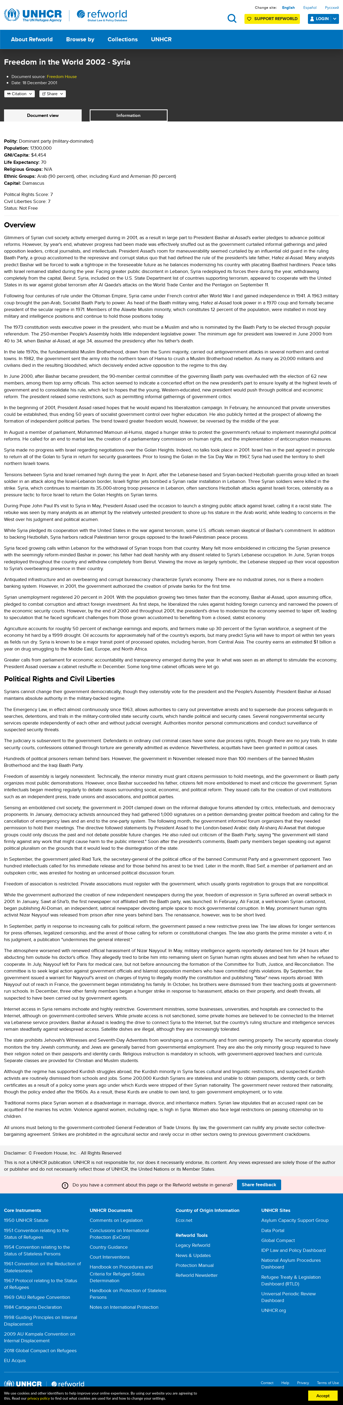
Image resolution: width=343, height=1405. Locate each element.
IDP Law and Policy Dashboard (293, 1250)
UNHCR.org (273, 1310)
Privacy (303, 1383)
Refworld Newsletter (197, 1275)
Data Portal (272, 1230)
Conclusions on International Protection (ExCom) (119, 1234)
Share (52, 94)
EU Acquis (15, 1360)
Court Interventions (110, 1257)
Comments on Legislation (116, 1220)
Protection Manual (195, 1265)
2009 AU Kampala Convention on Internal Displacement (39, 1337)
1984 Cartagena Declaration (33, 1307)
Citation (19, 94)
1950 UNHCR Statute (26, 1220)
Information (128, 115)
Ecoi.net (184, 1220)
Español (309, 7)
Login (327, 19)
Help (285, 1383)
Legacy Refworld (193, 1245)
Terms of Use (328, 1383)
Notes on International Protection (124, 1307)
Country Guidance (109, 1247)
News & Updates (193, 1255)
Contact (267, 1383)
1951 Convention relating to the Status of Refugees (36, 1234)
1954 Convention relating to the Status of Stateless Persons (37, 1250)
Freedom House (62, 76)
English (288, 7)
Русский (332, 7)
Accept (323, 1395)
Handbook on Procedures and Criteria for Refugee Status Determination (121, 1274)
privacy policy (38, 1398)
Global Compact (278, 1240)
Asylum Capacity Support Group (295, 1220)
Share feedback (259, 1184)
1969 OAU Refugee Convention (37, 1297)
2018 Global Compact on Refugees (40, 1350)
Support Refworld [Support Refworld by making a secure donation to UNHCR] (275, 19)
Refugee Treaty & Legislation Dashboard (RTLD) (291, 1280)
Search (232, 18)
